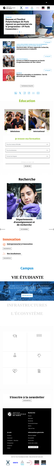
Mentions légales (32, 435)
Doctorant (9, 438)
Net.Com (38, 457)
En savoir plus (7, 249)
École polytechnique (33, 423)
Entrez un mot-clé (27, 162)
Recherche (30, 421)
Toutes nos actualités (27, 86)
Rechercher (28, 166)
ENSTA (29, 426)
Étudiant (9, 435)
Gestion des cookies (33, 443)
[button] (47, 2)
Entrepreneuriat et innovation (20, 244)
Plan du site (31, 440)
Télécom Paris (31, 428)
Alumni (8, 448)
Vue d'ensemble (27, 227)
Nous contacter (33, 447)
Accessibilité (31, 438)
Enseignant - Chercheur (12, 440)
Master (30, 416)
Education (30, 418)
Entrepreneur (10, 443)
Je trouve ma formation (27, 139)
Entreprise (9, 446)
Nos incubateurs (14, 254)
